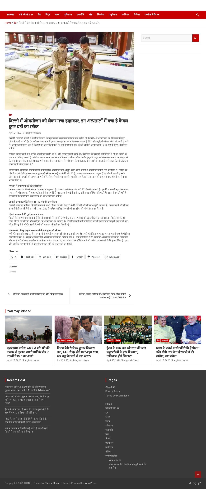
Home (10, 14)
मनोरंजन (125, 14)
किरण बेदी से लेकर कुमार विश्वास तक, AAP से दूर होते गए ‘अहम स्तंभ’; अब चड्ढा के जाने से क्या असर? (78, 352)
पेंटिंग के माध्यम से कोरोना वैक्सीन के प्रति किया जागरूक (38, 294)
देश (39, 14)
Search (195, 38)
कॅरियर (137, 14)
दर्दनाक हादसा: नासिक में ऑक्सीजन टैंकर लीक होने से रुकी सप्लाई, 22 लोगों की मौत (102, 296)
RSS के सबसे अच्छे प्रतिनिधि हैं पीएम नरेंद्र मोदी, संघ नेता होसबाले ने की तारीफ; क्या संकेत (177, 352)
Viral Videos (115, 460)
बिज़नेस (100, 14)
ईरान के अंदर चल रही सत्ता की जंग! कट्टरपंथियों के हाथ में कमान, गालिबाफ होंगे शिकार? (126, 352)
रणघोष (27, 483)
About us (110, 387)
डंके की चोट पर (26, 14)
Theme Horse (52, 483)
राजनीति (80, 14)
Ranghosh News (33, 132)
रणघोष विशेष (150, 14)
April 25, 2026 (14, 360)
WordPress (91, 483)
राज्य (57, 14)
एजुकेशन (113, 14)
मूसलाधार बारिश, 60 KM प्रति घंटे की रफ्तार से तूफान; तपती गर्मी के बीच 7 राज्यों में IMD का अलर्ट (28, 352)
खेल (90, 14)
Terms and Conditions (117, 395)
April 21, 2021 (16, 132)
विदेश (47, 14)
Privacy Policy (112, 391)
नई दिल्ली (61, 341)
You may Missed (19, 311)
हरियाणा (68, 14)
